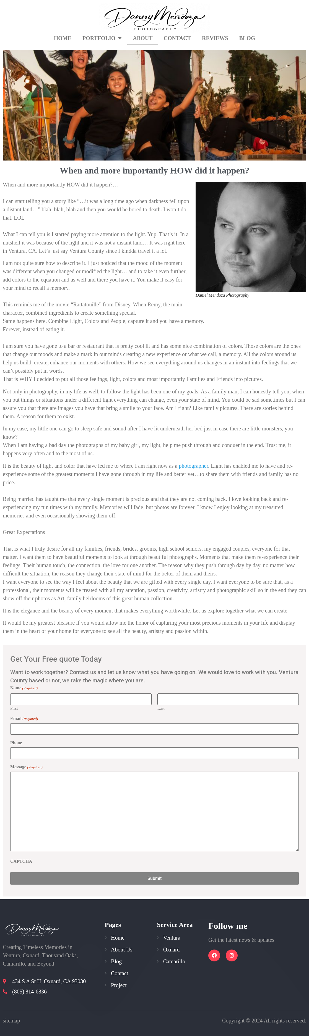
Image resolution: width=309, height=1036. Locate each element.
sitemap (11, 1019)
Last (161, 708)
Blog (247, 38)
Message (26, 766)
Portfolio (102, 38)
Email (24, 718)
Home (62, 38)
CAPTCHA (21, 860)
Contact (177, 38)
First (14, 708)
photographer (193, 466)
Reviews (215, 38)
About (142, 38)
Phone (16, 742)
